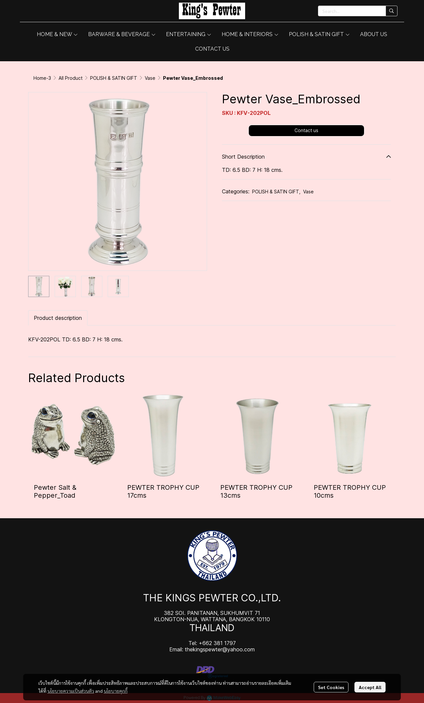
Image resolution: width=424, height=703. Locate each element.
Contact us (306, 130)
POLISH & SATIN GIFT (113, 78)
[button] (357, 11)
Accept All (370, 687)
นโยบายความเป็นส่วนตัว (70, 691)
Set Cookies (331, 687)
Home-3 (42, 78)
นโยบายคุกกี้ (116, 691)
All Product (70, 78)
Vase (150, 78)
